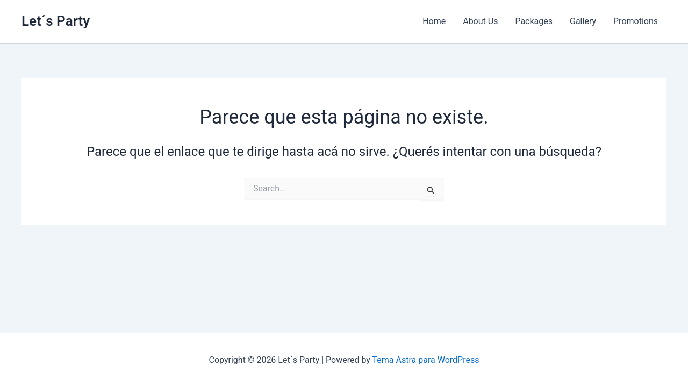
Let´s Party (56, 21)
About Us (480, 21)
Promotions (635, 21)
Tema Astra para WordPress (425, 360)
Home (434, 21)
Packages (534, 21)
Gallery (583, 21)
